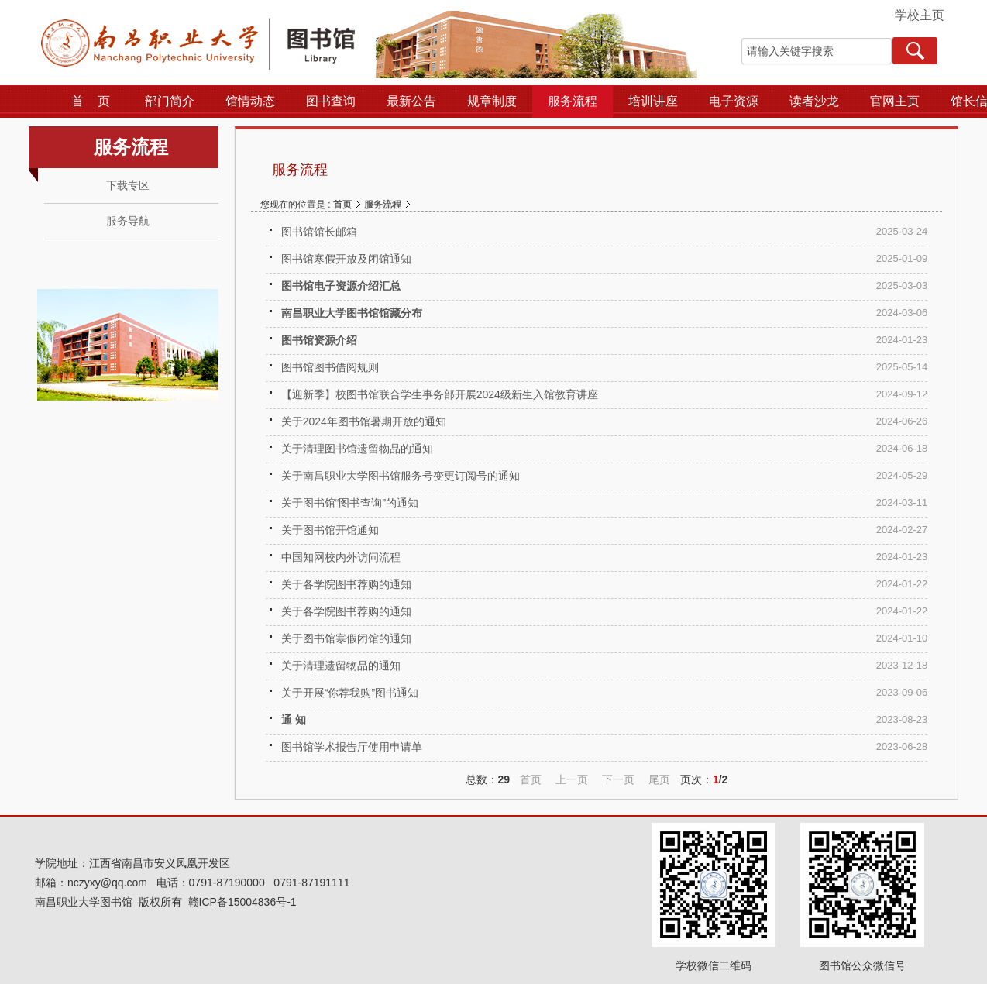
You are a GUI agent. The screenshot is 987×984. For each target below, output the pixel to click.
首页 (342, 204)
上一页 (571, 779)
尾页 (659, 779)
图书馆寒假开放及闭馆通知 (346, 259)
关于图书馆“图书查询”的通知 (349, 503)
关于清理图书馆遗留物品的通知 (357, 448)
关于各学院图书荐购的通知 (346, 584)
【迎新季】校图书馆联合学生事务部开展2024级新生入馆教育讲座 (439, 394)
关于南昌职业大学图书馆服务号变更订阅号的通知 (400, 476)
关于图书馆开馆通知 (330, 530)
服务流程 (382, 204)
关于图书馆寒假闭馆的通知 (346, 638)
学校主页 (919, 15)
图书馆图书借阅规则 (330, 367)
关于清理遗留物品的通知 (341, 665)
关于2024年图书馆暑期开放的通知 (363, 421)
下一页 (618, 779)
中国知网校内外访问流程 (341, 557)
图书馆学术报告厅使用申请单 (351, 747)
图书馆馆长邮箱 (319, 231)
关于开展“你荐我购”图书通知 (349, 692)
